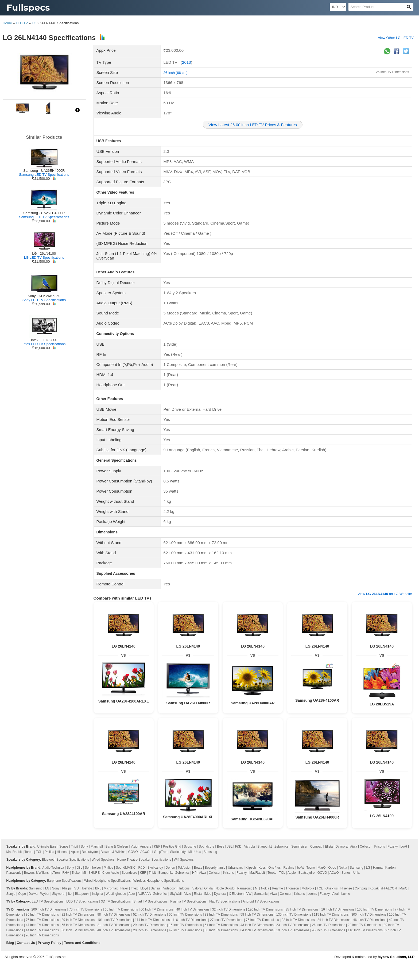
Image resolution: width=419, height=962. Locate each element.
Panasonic (13, 873)
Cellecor (365, 846)
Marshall (97, 846)
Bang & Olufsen (117, 846)
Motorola (308, 888)
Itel (70, 894)
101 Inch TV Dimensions (114, 920)
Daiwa (33, 894)
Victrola (249, 846)
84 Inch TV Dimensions (257, 930)
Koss (262, 867)
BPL (98, 888)
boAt (404, 846)
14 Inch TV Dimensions (42, 930)
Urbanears (235, 867)
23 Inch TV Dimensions (292, 925)
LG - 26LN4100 (44, 254)
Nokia (343, 867)
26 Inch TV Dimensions (392, 72)
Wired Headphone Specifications (107, 881)
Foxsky (393, 846)
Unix (198, 852)
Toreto (28, 852)
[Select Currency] (338, 7)
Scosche (190, 846)
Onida (208, 888)
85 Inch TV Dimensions (302, 909)
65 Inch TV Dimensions (121, 909)
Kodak (374, 888)
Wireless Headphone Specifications (158, 881)
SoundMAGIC (125, 867)
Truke (76, 873)
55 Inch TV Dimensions (78, 925)
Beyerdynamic (215, 867)
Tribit (74, 846)
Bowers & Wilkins (113, 852)
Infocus (184, 888)
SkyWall (175, 894)
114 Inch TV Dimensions (152, 920)
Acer (132, 894)
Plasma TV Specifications (188, 901)
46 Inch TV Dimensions (369, 920)
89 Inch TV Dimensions (78, 920)
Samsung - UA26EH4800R (44, 213)
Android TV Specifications (261, 901)
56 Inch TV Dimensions (185, 914)
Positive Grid (172, 846)
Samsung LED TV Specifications (44, 175)
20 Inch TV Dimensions (149, 930)
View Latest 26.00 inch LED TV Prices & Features (252, 124)
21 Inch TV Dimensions (113, 925)
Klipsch (251, 867)
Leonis (312, 894)
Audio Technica (53, 867)
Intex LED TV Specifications (43, 344)
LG (34, 23)
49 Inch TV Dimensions (185, 930)
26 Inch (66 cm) (176, 73)
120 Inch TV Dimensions (265, 909)
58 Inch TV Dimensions (257, 914)
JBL (229, 846)
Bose (220, 846)
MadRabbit (14, 852)
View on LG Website (385, 594)
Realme (288, 867)
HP (194, 873)
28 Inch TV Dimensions (364, 925)
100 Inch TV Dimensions (374, 909)
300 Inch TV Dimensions (368, 914)
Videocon (170, 888)
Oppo (332, 867)
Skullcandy (178, 852)
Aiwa (353, 846)
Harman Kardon (384, 867)
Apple (75, 852)
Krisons (379, 846)
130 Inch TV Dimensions (293, 914)
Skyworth (58, 894)
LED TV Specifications (48, 901)
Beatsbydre (90, 852)
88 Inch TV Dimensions (221, 930)
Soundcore (206, 846)
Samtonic (260, 894)
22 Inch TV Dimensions (298, 920)
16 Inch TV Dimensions (337, 909)
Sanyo (10, 894)
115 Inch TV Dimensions (331, 914)
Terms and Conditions (82, 943)
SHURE (94, 873)
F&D (238, 846)
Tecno (310, 867)
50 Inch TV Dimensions (78, 930)
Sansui (156, 888)
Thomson (292, 888)
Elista (329, 846)
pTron (163, 852)
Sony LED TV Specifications (44, 300)
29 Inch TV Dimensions (149, 925)
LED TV (22, 23)
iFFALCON (389, 888)
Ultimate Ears (47, 846)
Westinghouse (116, 894)
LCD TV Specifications (82, 901)
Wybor (45, 894)
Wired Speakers (103, 859)
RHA (65, 873)
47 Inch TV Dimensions (42, 925)
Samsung (210, 852)
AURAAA (144, 894)
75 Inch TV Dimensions (262, 920)
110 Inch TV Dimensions (365, 930)
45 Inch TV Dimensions (328, 930)
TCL (39, 852)
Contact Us (26, 943)
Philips (49, 852)
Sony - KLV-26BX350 (44, 296)
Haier (124, 888)
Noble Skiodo (224, 888)
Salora (196, 888)
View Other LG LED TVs (396, 38)
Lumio (345, 894)
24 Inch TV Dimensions (334, 920)
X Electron (236, 894)
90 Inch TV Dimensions (42, 935)
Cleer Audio (110, 873)
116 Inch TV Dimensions (189, 920)
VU (76, 888)
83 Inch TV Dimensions (221, 914)
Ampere (145, 846)
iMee (207, 894)
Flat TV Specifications (224, 901)
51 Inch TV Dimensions (221, 925)
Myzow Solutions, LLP (396, 957)
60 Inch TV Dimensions (157, 909)
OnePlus (274, 867)
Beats (198, 867)
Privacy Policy (49, 943)
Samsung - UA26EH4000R (44, 171)
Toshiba (87, 888)
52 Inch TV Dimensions (149, 914)
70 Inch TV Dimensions (85, 909)
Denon (170, 867)
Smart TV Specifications (150, 901)
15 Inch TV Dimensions (185, 925)
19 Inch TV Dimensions (292, 930)
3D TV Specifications (116, 901)
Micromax (111, 888)
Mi (190, 852)
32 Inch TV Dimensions (228, 909)
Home (7, 23)
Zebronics (281, 846)
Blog (10, 943)
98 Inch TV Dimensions (113, 914)
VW (248, 894)
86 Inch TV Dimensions (42, 914)
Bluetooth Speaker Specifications (65, 859)
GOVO (133, 852)
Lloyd (144, 888)
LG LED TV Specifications (44, 258)
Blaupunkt (265, 846)
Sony (84, 846)
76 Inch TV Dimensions (42, 920)
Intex (134, 888)
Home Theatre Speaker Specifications (144, 859)
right (77, 110)
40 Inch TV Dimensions (193, 909)
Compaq (316, 846)
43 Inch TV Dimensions (257, 925)
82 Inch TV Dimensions (78, 914)
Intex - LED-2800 (44, 340)
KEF (157, 846)
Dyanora (342, 846)
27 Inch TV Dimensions (226, 920)
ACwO (145, 852)
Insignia (97, 894)
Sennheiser (299, 846)
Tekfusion (184, 867)
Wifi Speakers (184, 859)
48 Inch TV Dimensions (113, 930)
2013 (186, 62)
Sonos (63, 846)
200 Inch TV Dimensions (49, 909)
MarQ (321, 867)
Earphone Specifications (64, 881)
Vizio (134, 846)
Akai (335, 894)
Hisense (62, 852)
